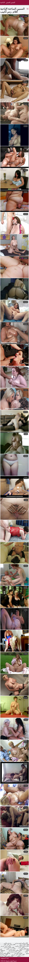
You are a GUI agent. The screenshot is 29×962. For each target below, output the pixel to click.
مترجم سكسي (7, 959)
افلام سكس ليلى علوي (9, 960)
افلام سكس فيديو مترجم (21, 959)
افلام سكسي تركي (24, 960)
